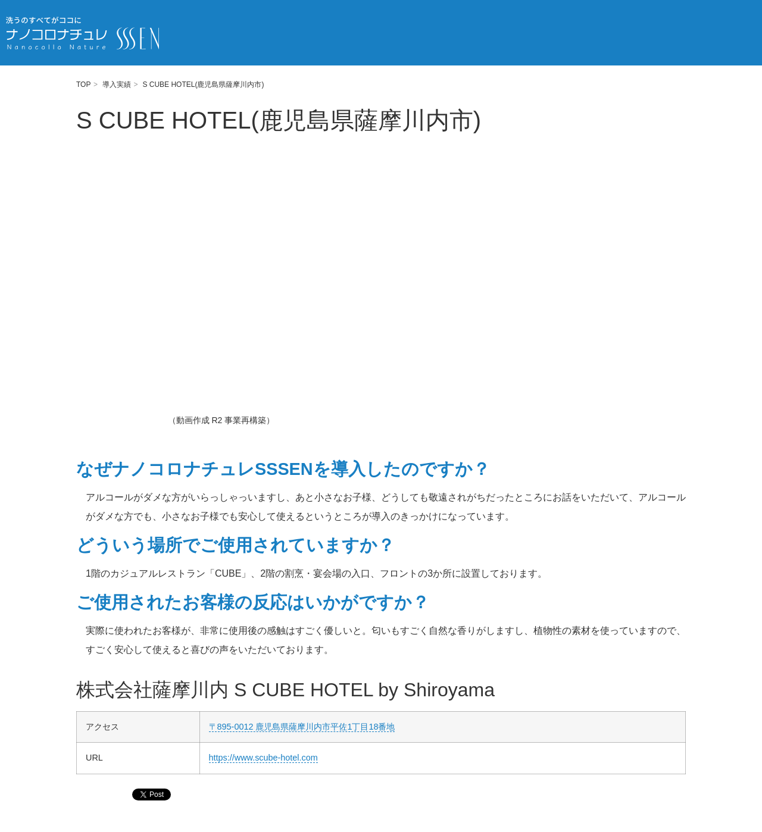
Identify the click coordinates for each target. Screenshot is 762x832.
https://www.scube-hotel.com (263, 757)
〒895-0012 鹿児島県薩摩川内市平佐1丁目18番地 (302, 726)
